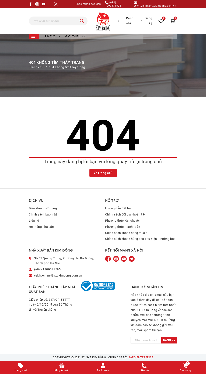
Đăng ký (146, 21)
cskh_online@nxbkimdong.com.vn (155, 4)
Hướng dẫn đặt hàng (119, 208)
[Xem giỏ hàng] (172, 20)
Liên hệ (34, 220)
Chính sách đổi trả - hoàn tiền (125, 214)
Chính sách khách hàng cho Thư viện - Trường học (140, 239)
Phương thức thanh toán (122, 226)
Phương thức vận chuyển (123, 220)
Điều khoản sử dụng (43, 208)
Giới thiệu (75, 36)
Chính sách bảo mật (43, 214)
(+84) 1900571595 (113, 4)
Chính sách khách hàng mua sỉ (126, 233)
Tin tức (52, 36)
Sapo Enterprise (140, 357)
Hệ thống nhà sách (42, 226)
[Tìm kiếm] (81, 21)
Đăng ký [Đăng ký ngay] (169, 340)
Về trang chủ (103, 173)
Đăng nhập (126, 21)
